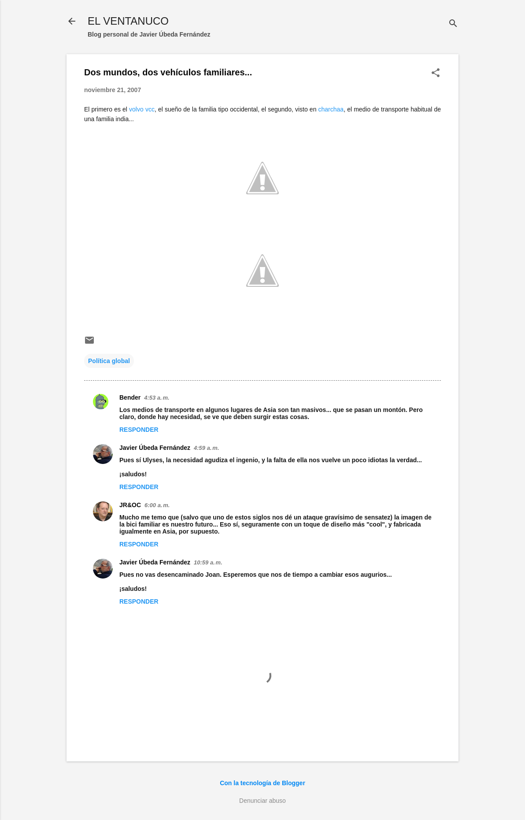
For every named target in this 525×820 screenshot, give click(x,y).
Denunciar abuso (262, 800)
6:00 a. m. (157, 505)
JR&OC (130, 504)
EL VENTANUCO (128, 21)
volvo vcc (142, 109)
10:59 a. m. (208, 562)
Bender (129, 397)
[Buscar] (453, 24)
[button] (435, 73)
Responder (139, 429)
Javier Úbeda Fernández (154, 447)
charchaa (331, 109)
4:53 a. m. (156, 397)
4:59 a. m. (206, 448)
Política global (109, 360)
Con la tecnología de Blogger (262, 783)
